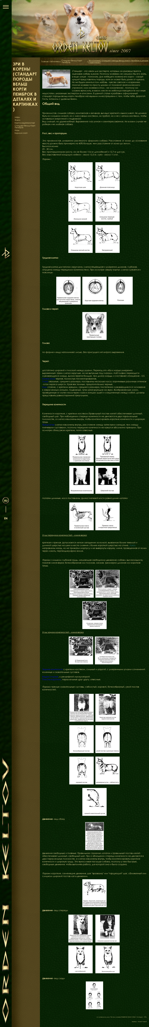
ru (6, 500)
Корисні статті (21, 133)
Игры (17, 130)
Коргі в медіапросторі (25, 123)
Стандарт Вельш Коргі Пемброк (25, 126)
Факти (17, 120)
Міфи (17, 117)
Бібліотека (55, 61)
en (6, 518)
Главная (44, 61)
